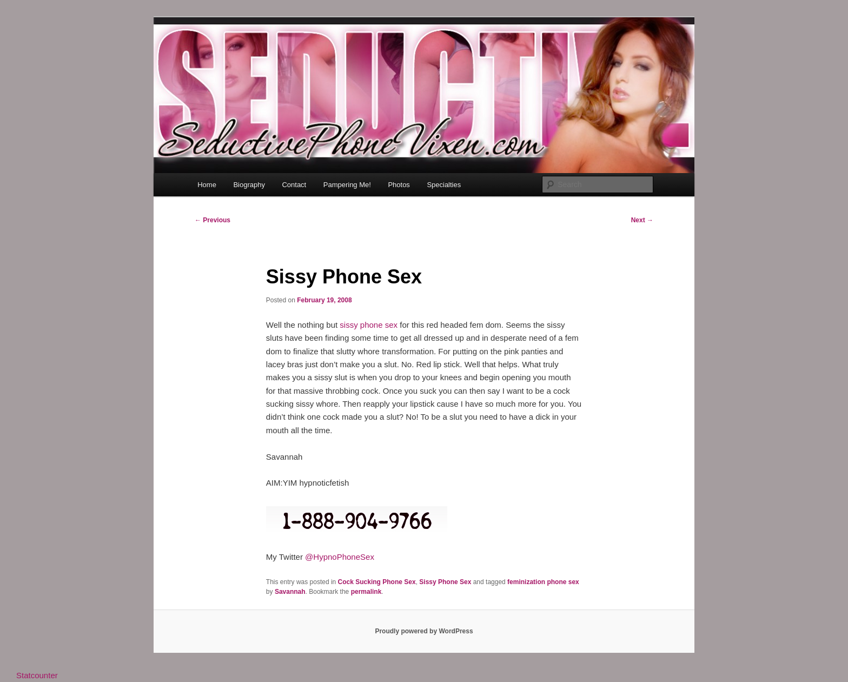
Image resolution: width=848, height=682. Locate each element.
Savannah (290, 591)
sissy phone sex (369, 324)
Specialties (444, 185)
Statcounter (37, 675)
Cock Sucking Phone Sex (377, 582)
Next (642, 220)
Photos (398, 185)
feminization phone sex (543, 582)
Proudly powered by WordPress (424, 631)
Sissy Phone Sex (445, 582)
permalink (366, 591)
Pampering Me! (347, 185)
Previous (212, 220)
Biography (249, 185)
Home (206, 185)
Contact (294, 185)
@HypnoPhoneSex (339, 556)
